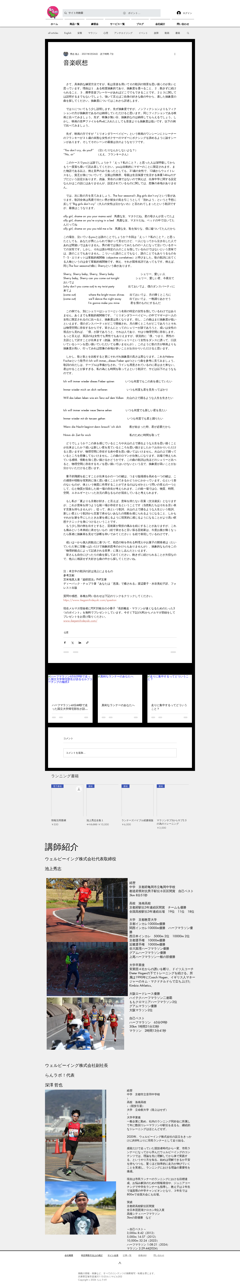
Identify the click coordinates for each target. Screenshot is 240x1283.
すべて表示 (186, 669)
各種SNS (142, 1255)
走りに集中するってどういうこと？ (169, 707)
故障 (156, 32)
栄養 (79, 32)
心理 (105, 32)
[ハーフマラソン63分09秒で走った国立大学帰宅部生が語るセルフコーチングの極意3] (70, 687)
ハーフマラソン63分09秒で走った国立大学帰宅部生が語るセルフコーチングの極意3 (70, 707)
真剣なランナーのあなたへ (118, 705)
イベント (143, 32)
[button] (188, 33)
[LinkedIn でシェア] (79, 642)
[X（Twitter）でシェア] (72, 642)
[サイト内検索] (111, 13)
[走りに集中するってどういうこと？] (170, 687)
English (67, 32)
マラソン (92, 32)
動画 (167, 32)
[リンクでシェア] (87, 642)
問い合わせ (159, 1255)
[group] (120, 808)
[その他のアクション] (175, 54)
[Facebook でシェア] (64, 642)
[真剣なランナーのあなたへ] (120, 687)
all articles (53, 32)
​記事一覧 (127, 1255)
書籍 (177, 32)
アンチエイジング (123, 32)
